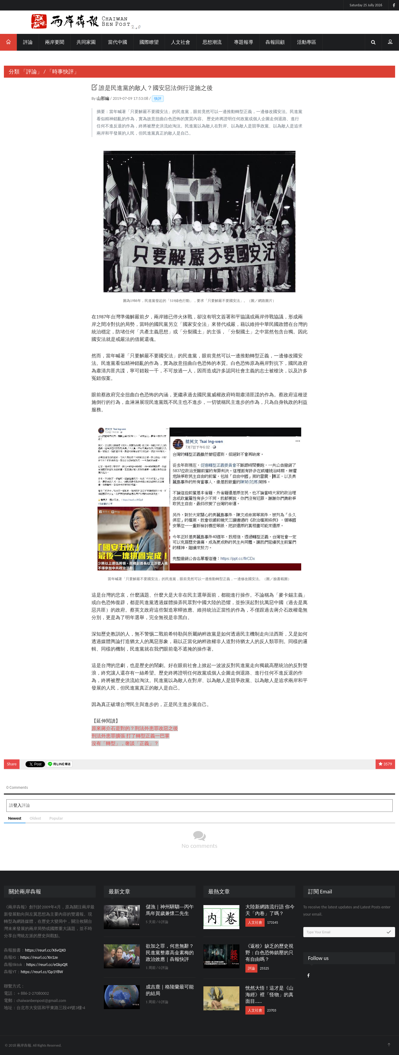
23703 (271, 1010)
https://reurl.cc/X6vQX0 (45, 950)
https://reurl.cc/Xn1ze (39, 957)
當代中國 (117, 42)
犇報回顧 (275, 42)
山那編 (103, 98)
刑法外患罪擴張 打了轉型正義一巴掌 (131, 736)
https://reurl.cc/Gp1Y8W (42, 971)
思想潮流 (212, 42)
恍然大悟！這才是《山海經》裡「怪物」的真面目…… (269, 994)
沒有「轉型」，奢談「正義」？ (125, 743)
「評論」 (31, 71)
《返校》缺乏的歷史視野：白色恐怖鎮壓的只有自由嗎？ (269, 952)
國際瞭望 (149, 42)
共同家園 (86, 42)
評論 (28, 42)
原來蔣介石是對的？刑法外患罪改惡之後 (135, 728)
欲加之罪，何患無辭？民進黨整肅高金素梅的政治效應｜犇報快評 (170, 952)
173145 (272, 922)
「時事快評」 (63, 71)
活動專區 (306, 42)
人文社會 (180, 42)
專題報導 (243, 42)
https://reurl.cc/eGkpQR (47, 964)
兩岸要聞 (54, 42)
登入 (17, 805)
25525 (264, 968)
